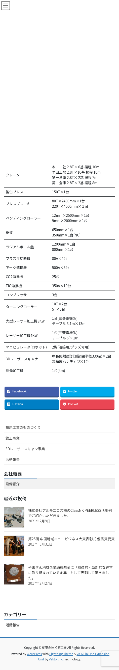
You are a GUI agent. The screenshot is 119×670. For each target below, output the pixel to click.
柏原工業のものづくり (23, 427)
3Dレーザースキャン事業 (25, 448)
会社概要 (13, 473)
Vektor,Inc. (56, 659)
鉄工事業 (13, 438)
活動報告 (13, 459)
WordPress (34, 654)
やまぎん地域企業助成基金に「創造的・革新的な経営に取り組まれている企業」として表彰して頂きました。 (70, 572)
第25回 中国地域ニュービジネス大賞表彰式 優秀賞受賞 (71, 538)
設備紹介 (13, 483)
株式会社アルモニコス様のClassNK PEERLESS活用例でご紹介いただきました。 (70, 513)
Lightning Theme (61, 654)
